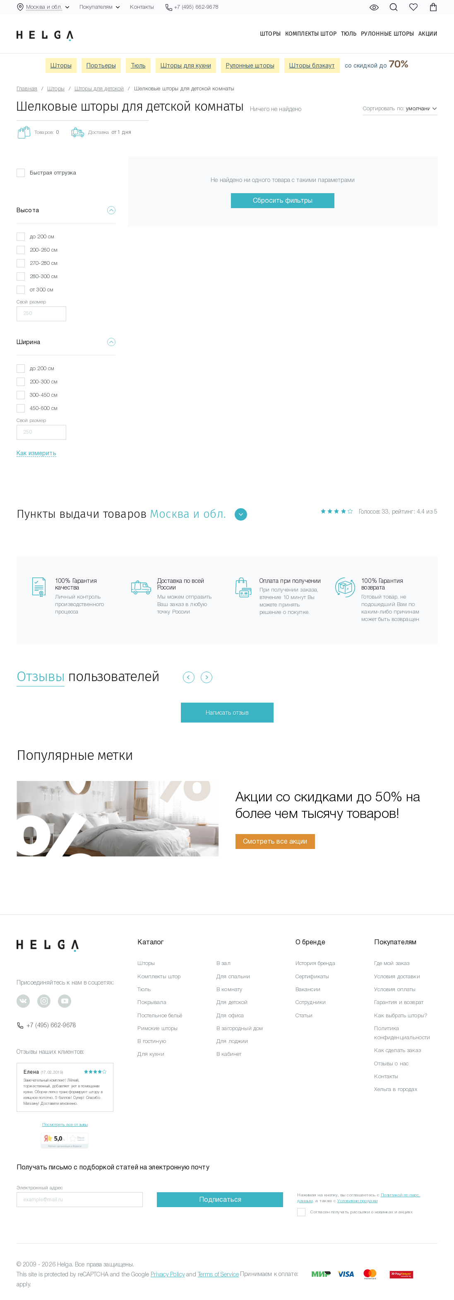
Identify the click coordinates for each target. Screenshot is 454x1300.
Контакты (142, 7)
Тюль (349, 33)
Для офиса (230, 1015)
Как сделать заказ (397, 1050)
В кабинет (228, 1054)
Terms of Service (218, 1274)
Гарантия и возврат (398, 1002)
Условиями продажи (357, 1200)
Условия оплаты (395, 989)
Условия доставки (397, 976)
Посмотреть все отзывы (65, 1124)
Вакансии (307, 989)
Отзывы (41, 676)
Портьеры (101, 65)
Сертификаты (312, 976)
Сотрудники (310, 1002)
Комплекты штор (310, 33)
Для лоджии (232, 1041)
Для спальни (233, 976)
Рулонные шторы (387, 33)
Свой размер (31, 302)
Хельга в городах (395, 1089)
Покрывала (151, 1002)
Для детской (232, 1002)
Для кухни (150, 1054)
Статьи (304, 1015)
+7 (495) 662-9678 (46, 1025)
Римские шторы (157, 1028)
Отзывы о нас (391, 1063)
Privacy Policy (168, 1274)
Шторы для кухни (186, 65)
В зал (223, 963)
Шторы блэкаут (312, 65)
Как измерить (36, 453)
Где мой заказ (391, 963)
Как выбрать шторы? (401, 1015)
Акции (427, 33)
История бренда (315, 963)
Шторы (270, 33)
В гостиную (151, 1041)
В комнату (229, 989)
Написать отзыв (227, 712)
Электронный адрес (40, 1188)
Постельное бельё (159, 1015)
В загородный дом (239, 1028)
